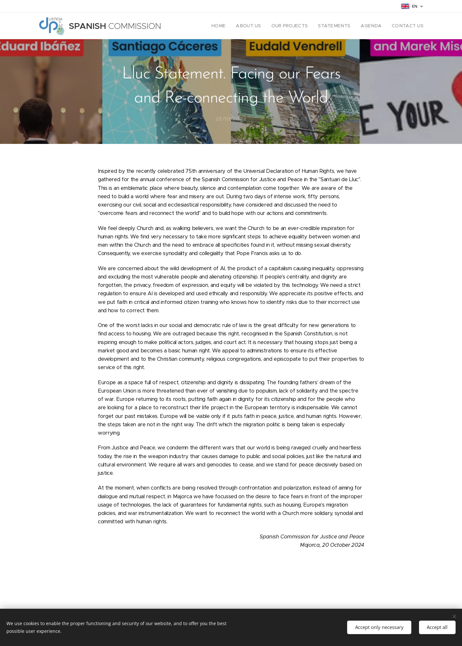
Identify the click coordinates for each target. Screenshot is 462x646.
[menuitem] (234, 26)
